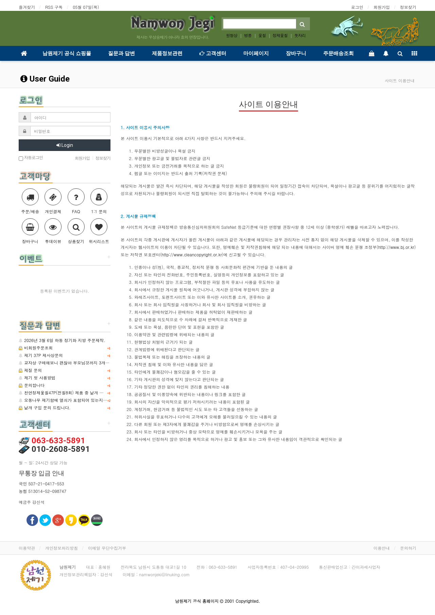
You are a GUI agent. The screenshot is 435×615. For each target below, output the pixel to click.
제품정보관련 (167, 53)
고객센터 (212, 53)
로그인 (357, 7)
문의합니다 (32, 385)
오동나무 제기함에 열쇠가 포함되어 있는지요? (64, 400)
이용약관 (27, 548)
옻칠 (262, 35)
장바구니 (296, 53)
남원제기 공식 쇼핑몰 (66, 53)
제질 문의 (30, 370)
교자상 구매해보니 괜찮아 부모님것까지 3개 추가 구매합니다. (78, 362)
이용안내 (381, 548)
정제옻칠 (280, 35)
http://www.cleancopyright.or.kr (192, 254)
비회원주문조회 (36, 348)
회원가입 (381, 7)
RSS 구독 (54, 7)
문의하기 (408, 548)
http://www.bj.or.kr (396, 247)
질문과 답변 (121, 53)
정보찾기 (408, 7)
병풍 (247, 35)
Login (64, 145)
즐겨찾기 (27, 7)
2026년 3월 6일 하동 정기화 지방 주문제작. (62, 340)
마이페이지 (256, 53)
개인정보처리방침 (61, 548)
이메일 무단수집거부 (107, 548)
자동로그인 (31, 158)
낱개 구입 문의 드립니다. (45, 407)
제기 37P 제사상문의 (41, 355)
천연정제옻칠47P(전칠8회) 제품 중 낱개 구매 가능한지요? (75, 392)
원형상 (231, 35)
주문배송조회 (338, 53)
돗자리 (300, 35)
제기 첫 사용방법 (37, 377)
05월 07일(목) (86, 7)
